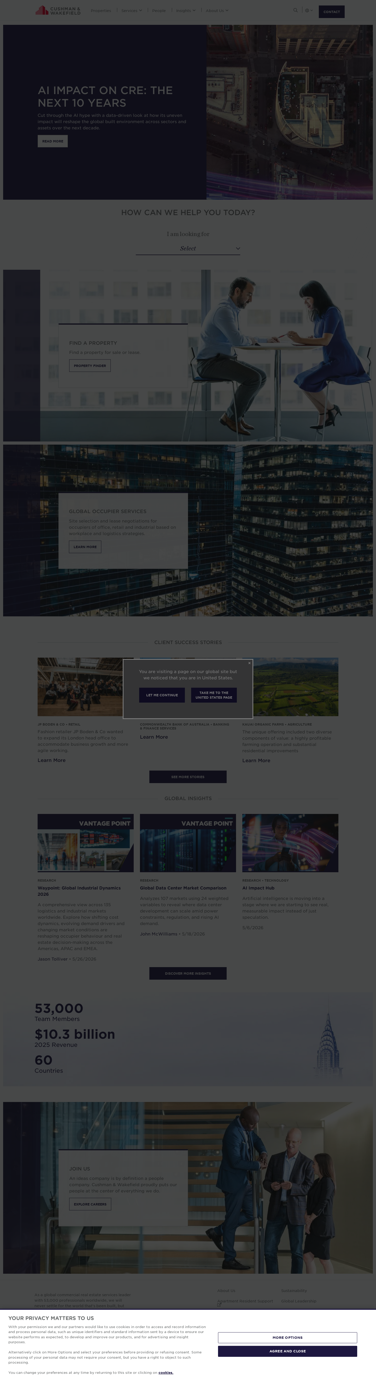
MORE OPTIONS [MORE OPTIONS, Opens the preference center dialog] (288, 1337)
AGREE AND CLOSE (287, 1351)
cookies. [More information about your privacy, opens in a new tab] (165, 1372)
